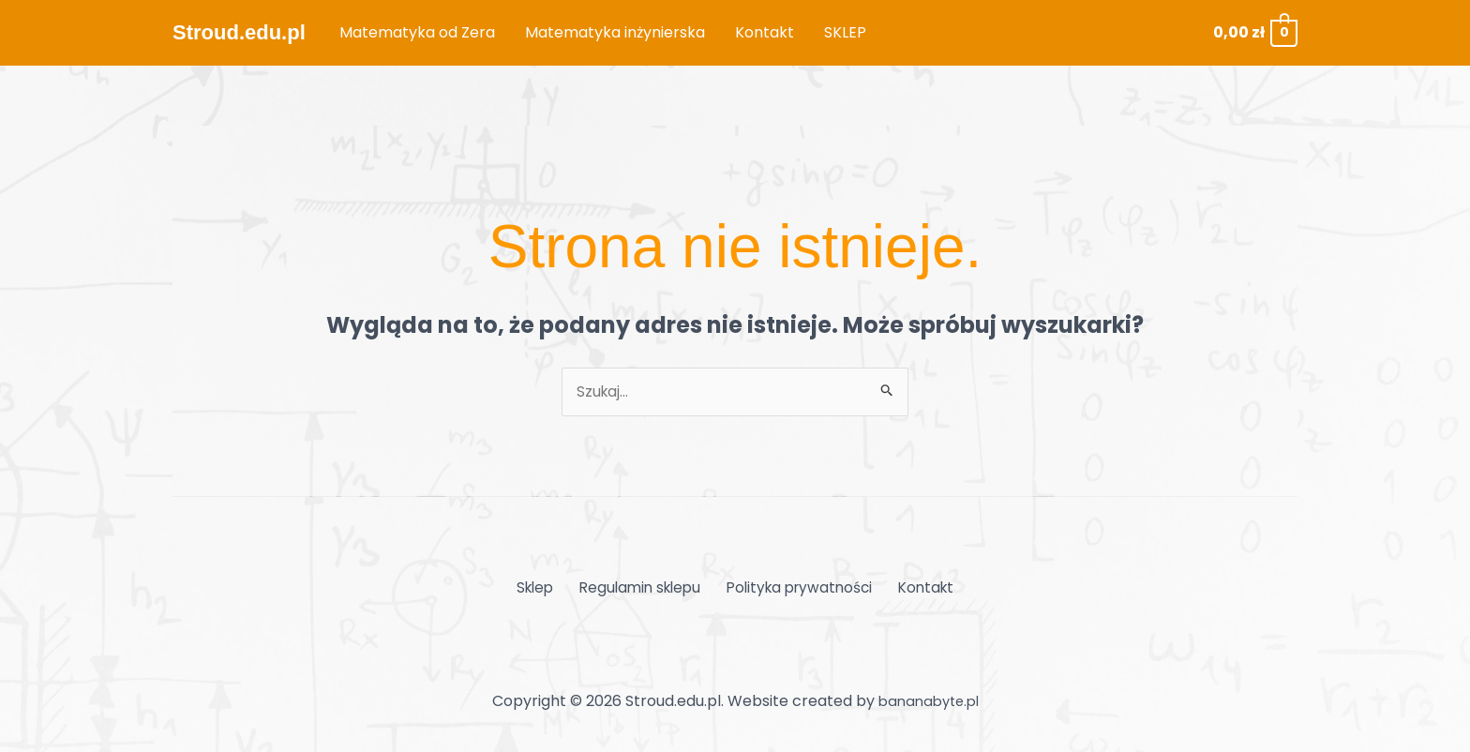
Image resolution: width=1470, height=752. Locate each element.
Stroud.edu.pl (239, 32)
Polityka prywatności (798, 589)
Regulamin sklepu (642, 589)
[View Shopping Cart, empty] (1254, 32)
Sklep (542, 589)
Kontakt (919, 589)
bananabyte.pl (928, 702)
